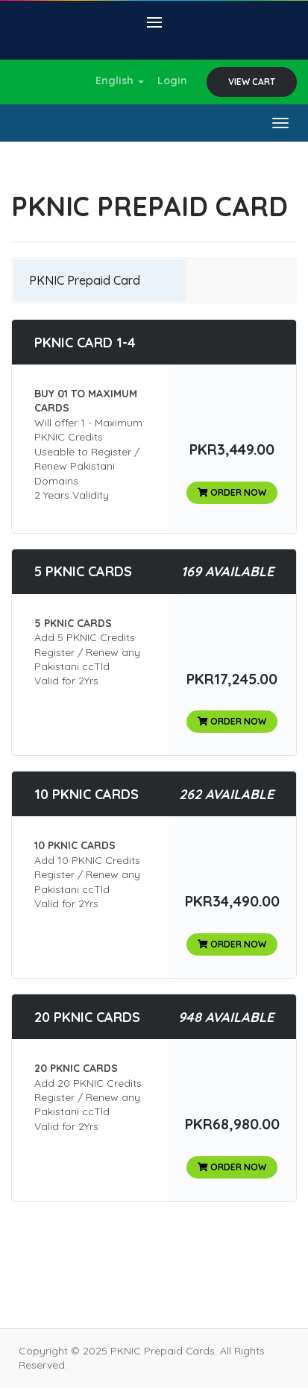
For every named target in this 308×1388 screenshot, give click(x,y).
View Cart (251, 81)
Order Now (232, 492)
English (119, 80)
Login (172, 80)
